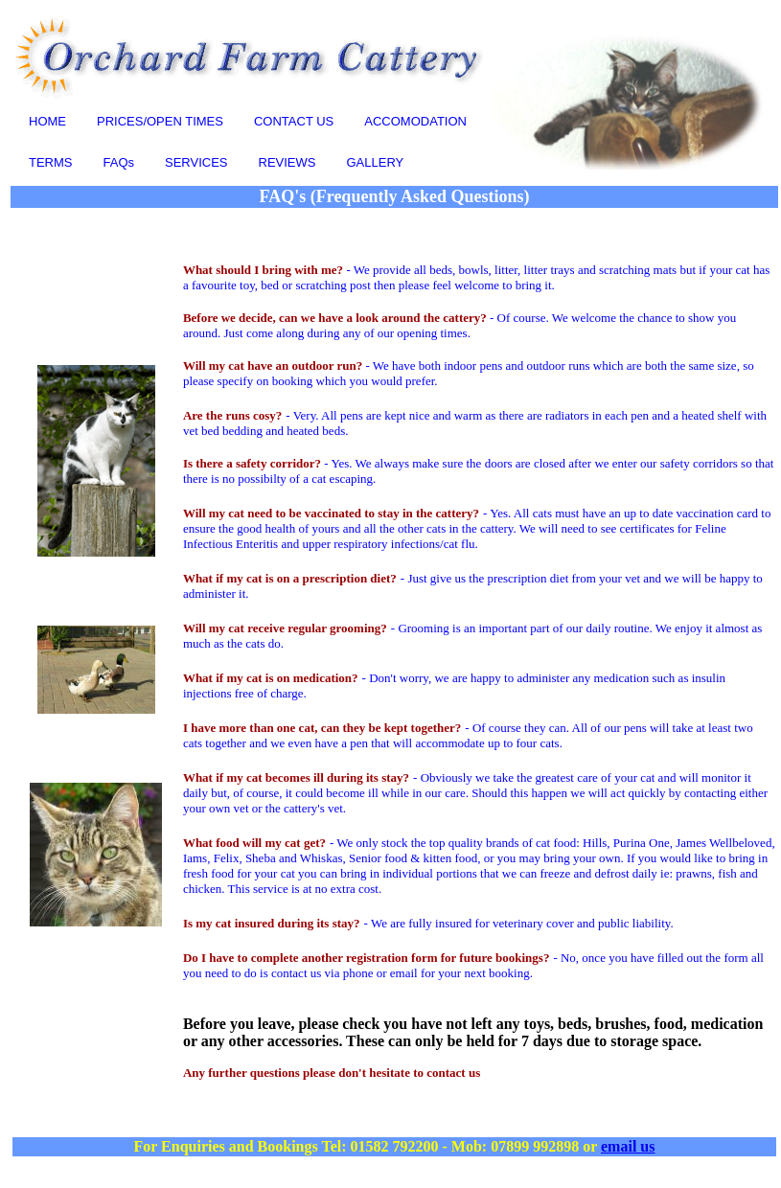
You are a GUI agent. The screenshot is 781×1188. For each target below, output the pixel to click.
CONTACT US (293, 121)
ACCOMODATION (415, 121)
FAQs (119, 162)
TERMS (51, 162)
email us (628, 1146)
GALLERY (375, 162)
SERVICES (196, 162)
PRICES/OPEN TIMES (160, 121)
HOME (47, 121)
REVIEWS (287, 162)
